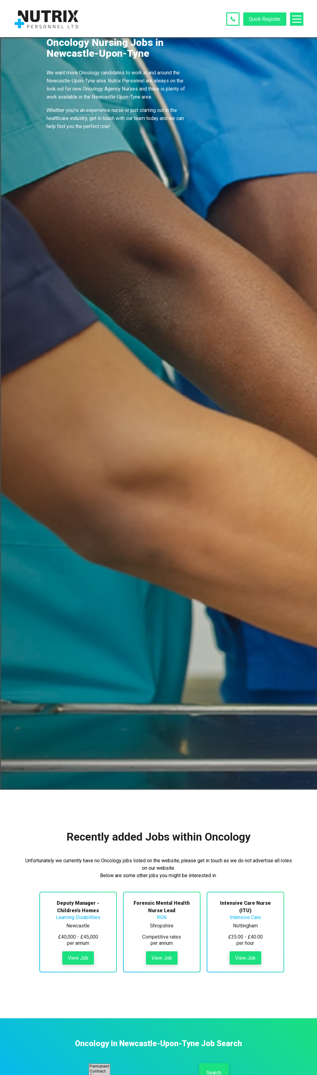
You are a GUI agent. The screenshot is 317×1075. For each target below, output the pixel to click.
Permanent (99, 1066)
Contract (99, 1071)
